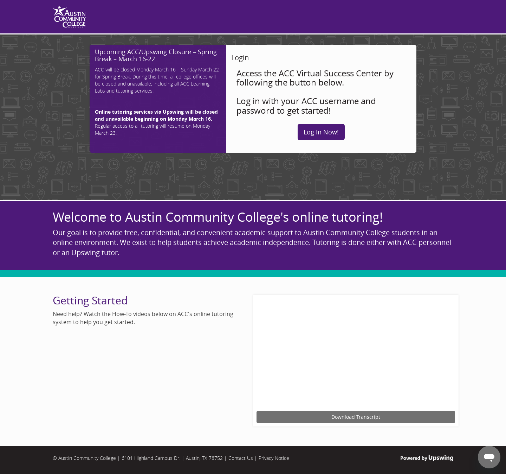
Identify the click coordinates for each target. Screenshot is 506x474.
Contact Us (240, 458)
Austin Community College (87, 458)
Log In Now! (321, 132)
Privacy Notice (274, 458)
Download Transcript (355, 416)
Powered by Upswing (427, 458)
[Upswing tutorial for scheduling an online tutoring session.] (356, 353)
